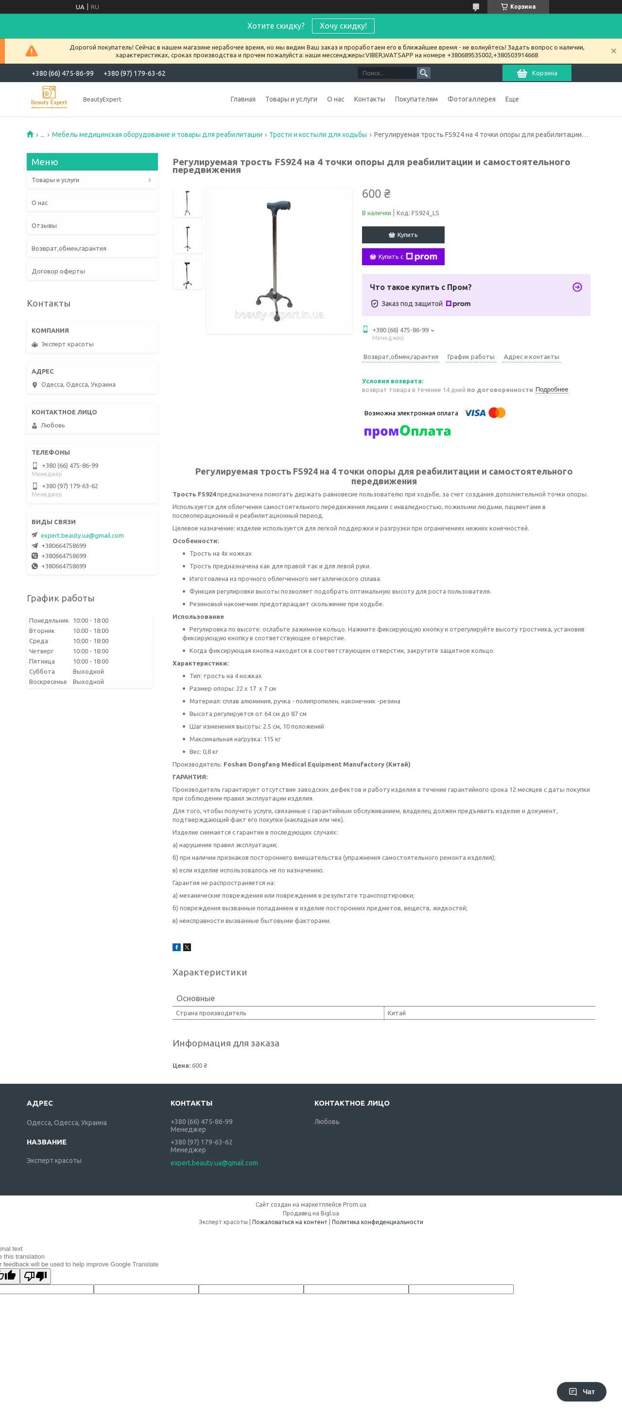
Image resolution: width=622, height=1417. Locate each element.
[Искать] (424, 73)
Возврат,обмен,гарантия (69, 248)
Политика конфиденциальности (377, 1222)
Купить (407, 234)
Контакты (369, 99)
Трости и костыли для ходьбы (318, 134)
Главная (243, 99)
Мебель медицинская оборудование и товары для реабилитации (157, 134)
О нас (336, 99)
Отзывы (44, 225)
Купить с (408, 257)
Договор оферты (58, 271)
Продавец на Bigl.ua (311, 1213)
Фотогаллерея (472, 99)
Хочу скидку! (343, 25)
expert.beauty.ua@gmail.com (82, 535)
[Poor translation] (35, 1276)
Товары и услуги (291, 99)
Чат (582, 1391)
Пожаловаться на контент (290, 1222)
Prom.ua (354, 1204)
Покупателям (416, 99)
